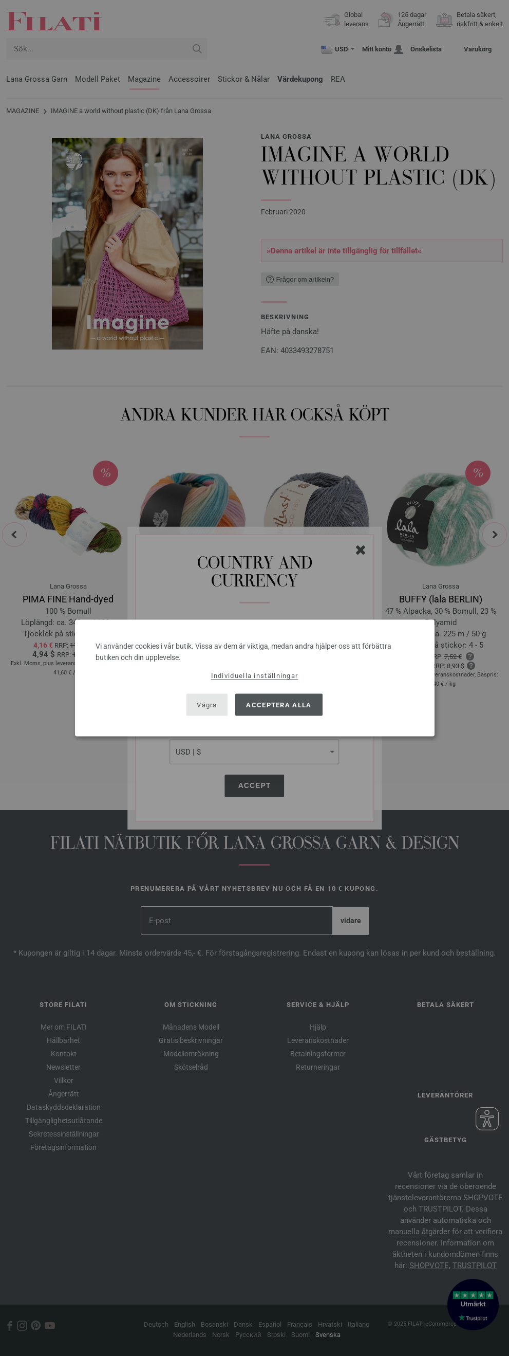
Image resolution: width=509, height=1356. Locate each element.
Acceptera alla (278, 704)
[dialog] (255, 678)
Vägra (207, 704)
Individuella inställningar (254, 676)
